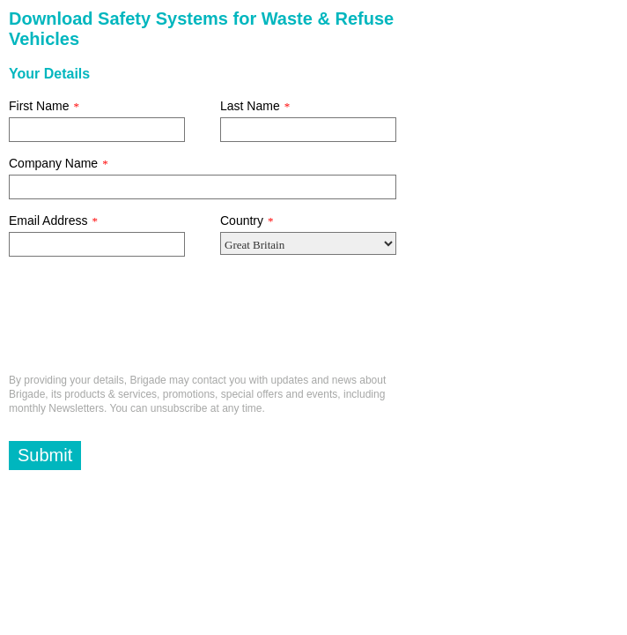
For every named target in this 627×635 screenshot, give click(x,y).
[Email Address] (97, 244)
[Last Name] (308, 129)
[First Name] (97, 129)
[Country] (308, 243)
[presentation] (143, 322)
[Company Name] (202, 187)
